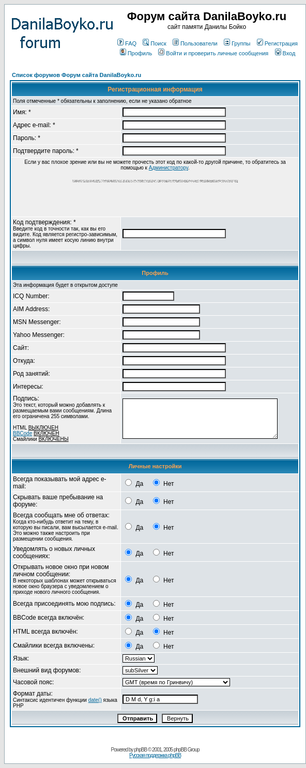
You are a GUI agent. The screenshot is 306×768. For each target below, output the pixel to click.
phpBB (140, 749)
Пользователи (195, 43)
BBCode (22, 433)
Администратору (168, 168)
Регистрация (277, 43)
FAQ (126, 43)
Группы (237, 43)
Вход (285, 53)
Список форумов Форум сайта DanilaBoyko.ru (76, 75)
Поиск (154, 43)
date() (95, 700)
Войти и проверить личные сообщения (213, 53)
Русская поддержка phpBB (155, 755)
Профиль (136, 53)
